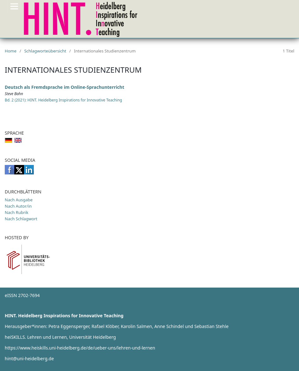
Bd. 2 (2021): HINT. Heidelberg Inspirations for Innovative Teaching (63, 99)
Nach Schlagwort (21, 219)
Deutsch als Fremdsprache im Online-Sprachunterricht (64, 87)
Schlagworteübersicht (45, 51)
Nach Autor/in (18, 206)
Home (10, 51)
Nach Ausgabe (19, 200)
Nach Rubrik (16, 212)
